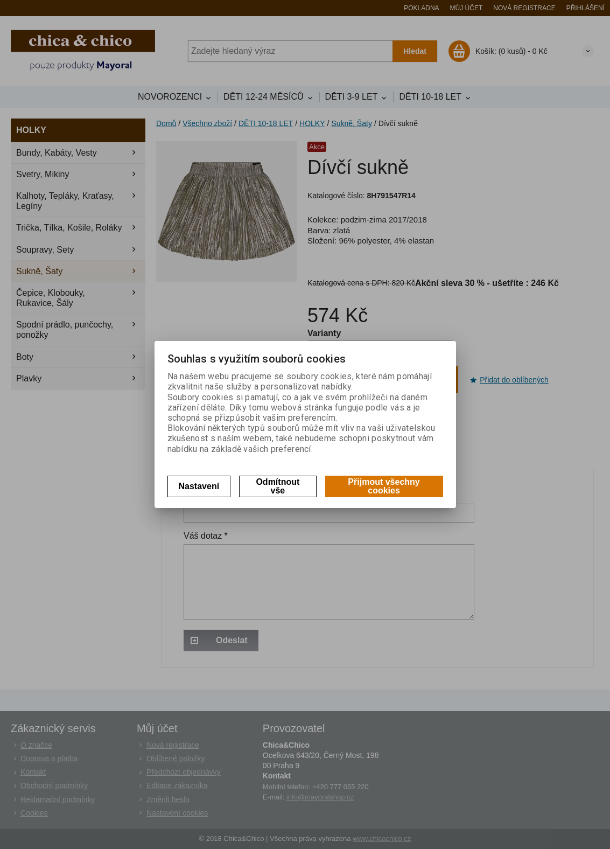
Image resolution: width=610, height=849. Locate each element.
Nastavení (199, 486)
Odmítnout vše (277, 486)
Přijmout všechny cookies (383, 486)
